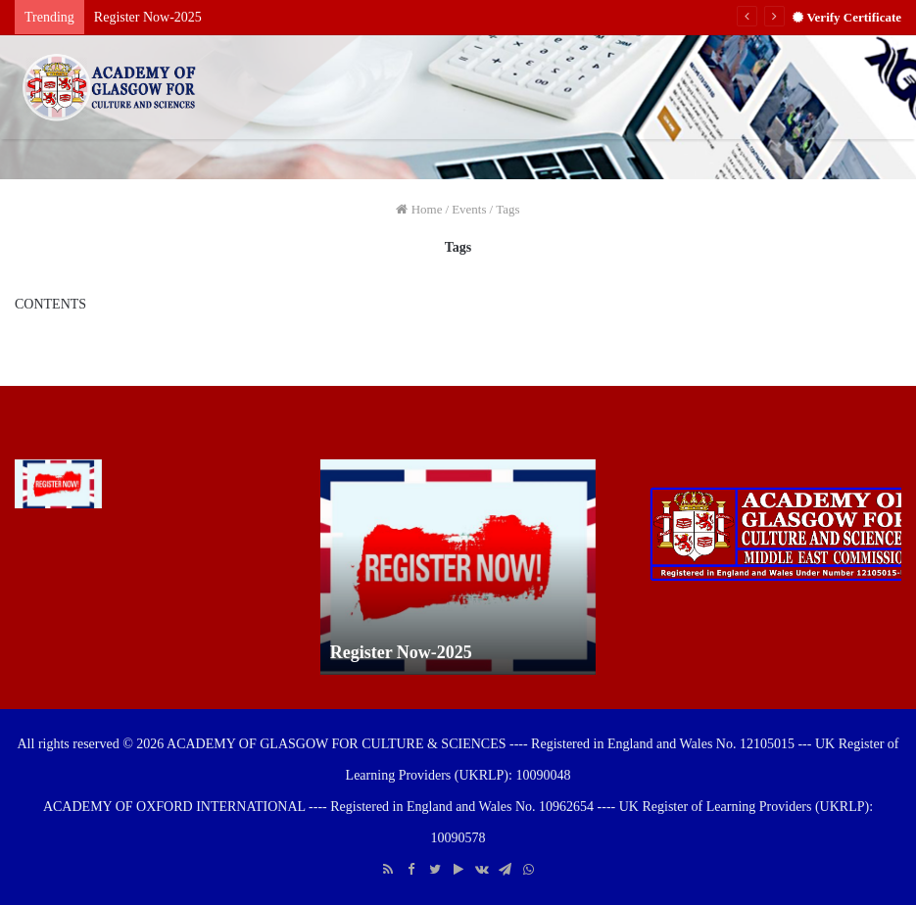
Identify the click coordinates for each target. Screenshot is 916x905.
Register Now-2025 (148, 17)
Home (419, 209)
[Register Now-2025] (58, 483)
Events (469, 209)
